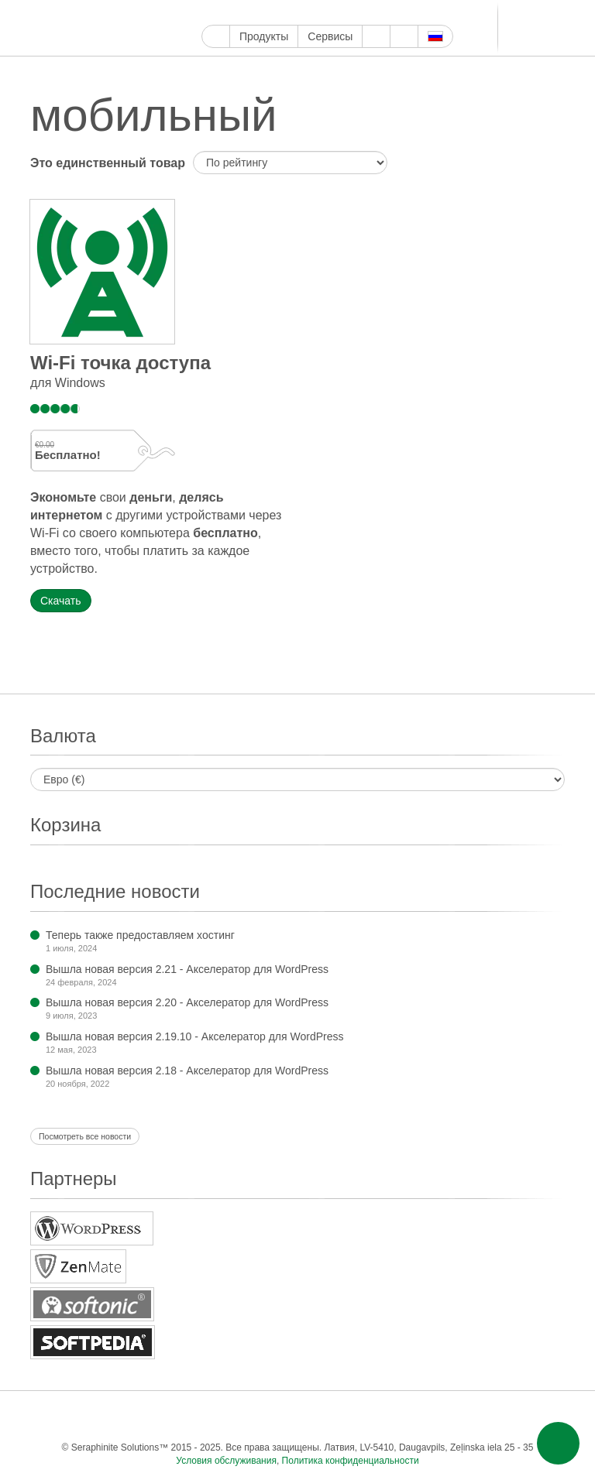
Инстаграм (281, 12)
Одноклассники (481, 1416)
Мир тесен (442, 12)
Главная (215, 36)
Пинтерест (299, 12)
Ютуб (263, 12)
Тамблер (317, 12)
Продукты (263, 36)
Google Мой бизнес (210, 12)
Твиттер (246, 12)
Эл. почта (543, 1416)
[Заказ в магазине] (290, 162)
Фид (512, 1416)
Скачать (60, 600)
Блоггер (370, 12)
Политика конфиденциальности (350, 1460)
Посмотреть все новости (85, 1136)
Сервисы (330, 36)
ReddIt (353, 12)
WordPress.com (335, 12)
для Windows (67, 382)
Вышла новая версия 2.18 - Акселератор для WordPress (187, 1070)
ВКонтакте (424, 12)
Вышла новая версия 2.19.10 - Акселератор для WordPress (195, 1036)
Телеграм (406, 12)
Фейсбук (228, 12)
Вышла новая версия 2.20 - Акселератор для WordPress (187, 1002)
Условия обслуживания (226, 1460)
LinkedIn (388, 12)
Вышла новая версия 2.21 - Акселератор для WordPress (187, 969)
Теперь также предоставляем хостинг (140, 935)
